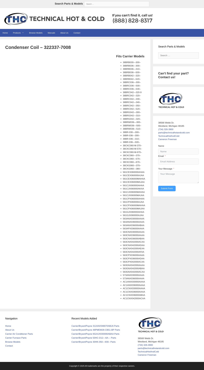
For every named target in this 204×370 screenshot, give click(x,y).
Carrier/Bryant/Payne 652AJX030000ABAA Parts (95, 334)
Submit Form (167, 188)
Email (161, 156)
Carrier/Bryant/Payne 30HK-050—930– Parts (93, 342)
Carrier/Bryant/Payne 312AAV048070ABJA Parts (95, 326)
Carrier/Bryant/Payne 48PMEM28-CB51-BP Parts (95, 330)
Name (161, 146)
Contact (77, 33)
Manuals (51, 33)
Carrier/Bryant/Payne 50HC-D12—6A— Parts (93, 338)
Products (20, 33)
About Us (64, 33)
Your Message (165, 169)
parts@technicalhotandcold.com (174, 132)
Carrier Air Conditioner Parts (19, 334)
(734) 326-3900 (165, 129)
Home (5, 33)
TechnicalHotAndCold (168, 136)
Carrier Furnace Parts (15, 338)
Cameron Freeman (167, 139)
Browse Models (36, 33)
